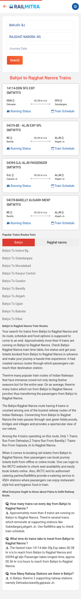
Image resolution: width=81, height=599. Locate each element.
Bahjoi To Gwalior (14, 281)
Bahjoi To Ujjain (12, 303)
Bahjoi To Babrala (14, 311)
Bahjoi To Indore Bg (15, 250)
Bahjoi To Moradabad (16, 266)
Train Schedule (63, 111)
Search (14, 60)
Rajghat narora (57, 242)
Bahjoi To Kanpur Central (18, 273)
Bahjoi (18, 242)
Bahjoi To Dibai (12, 319)
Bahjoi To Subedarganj (17, 258)
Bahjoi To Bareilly (13, 288)
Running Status (19, 111)
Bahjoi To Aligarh (13, 296)
